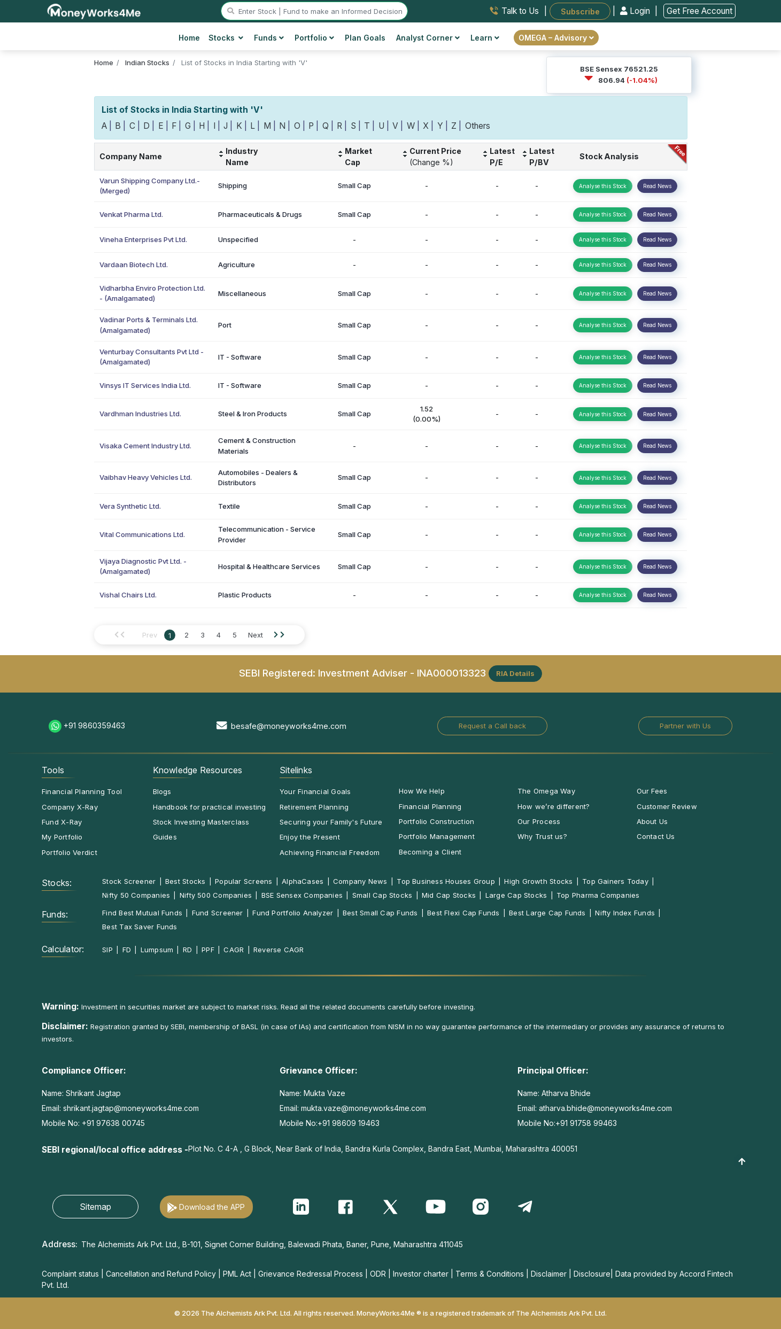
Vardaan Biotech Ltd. (133, 264)
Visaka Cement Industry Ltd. (145, 445)
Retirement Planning (314, 807)
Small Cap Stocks (382, 895)
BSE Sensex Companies (302, 895)
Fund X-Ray (62, 822)
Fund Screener (217, 912)
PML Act (237, 1273)
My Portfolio (62, 837)
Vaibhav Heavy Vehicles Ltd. (145, 477)
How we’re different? (553, 806)
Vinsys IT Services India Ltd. (145, 385)
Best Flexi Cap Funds (463, 912)
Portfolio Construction (437, 821)
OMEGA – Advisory (556, 37)
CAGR (233, 949)
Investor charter (421, 1273)
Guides (165, 837)
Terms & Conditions (489, 1273)
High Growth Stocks (538, 881)
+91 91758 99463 (586, 1123)
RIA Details (515, 673)
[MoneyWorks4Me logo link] (94, 10)
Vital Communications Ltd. (142, 534)
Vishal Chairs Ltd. (128, 594)
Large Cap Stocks (516, 895)
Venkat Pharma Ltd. (131, 214)
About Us (652, 821)
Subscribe (580, 10)
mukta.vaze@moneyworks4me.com (363, 1108)
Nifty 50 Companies (136, 895)
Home (189, 37)
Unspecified (238, 239)
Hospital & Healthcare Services (269, 566)
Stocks (225, 37)
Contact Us (656, 836)
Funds (269, 37)
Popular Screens (243, 881)
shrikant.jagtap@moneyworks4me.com (131, 1108)
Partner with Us (685, 725)
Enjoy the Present (310, 837)
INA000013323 (451, 673)
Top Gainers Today (615, 881)
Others (477, 126)
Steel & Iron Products (252, 413)
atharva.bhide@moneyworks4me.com (605, 1108)
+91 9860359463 (94, 725)
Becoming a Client (430, 852)
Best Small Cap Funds (380, 912)
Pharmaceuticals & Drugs (260, 214)
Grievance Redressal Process (310, 1273)
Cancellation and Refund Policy (161, 1273)
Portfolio (314, 37)
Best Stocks (185, 881)
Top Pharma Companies (597, 895)
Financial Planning (430, 806)
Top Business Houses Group (446, 881)
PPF (208, 949)
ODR (378, 1273)
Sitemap (95, 1206)
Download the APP (212, 1206)
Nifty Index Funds (625, 912)
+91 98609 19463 (349, 1123)
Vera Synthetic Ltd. (130, 506)
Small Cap (354, 185)
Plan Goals (365, 37)
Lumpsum (157, 949)
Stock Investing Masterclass (201, 822)
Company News (360, 881)
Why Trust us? (542, 836)
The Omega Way (546, 791)
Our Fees (652, 791)
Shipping (232, 185)
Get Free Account (699, 11)
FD (126, 949)
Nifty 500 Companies (216, 895)
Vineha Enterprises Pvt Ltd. (143, 239)
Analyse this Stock (603, 186)
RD (187, 949)
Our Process (538, 821)
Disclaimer (549, 1273)
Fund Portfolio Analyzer (292, 912)
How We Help (422, 791)
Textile (229, 506)
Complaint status (70, 1273)
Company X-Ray (70, 807)
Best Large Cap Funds (547, 912)
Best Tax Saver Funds (139, 926)
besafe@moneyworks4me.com (288, 725)
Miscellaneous (242, 293)
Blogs (162, 791)
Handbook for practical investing (209, 807)
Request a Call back (492, 725)
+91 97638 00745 (112, 1123)
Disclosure (592, 1273)
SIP (107, 949)
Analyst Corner (428, 37)
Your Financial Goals (315, 791)
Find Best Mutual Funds (142, 912)
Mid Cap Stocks (449, 895)
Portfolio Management (437, 836)
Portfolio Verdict (69, 852)
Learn (484, 37)
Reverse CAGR (278, 949)
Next (255, 635)
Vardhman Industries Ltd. (140, 413)
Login (636, 11)
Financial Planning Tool (82, 791)
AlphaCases (302, 881)
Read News (657, 186)
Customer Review (667, 806)
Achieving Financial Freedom (330, 852)
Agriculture (236, 264)
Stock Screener (129, 881)
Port (224, 325)
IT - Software (239, 357)
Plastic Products (245, 594)
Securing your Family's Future (331, 822)
